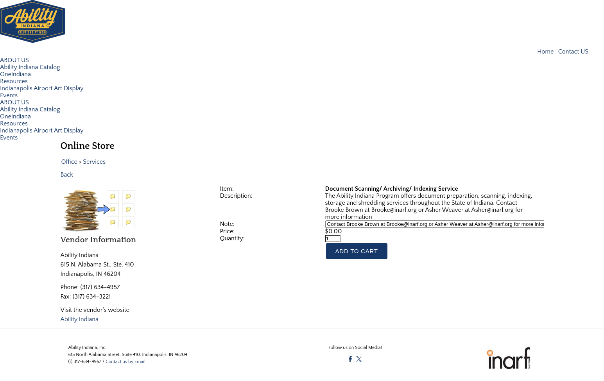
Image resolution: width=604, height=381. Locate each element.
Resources (14, 80)
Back (67, 174)
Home (546, 51)
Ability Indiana (80, 318)
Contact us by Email (125, 361)
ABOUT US (14, 59)
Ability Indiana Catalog (30, 66)
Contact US (573, 51)
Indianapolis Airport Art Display (42, 87)
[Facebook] (350, 359)
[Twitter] (359, 359)
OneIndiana (15, 73)
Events (9, 94)
